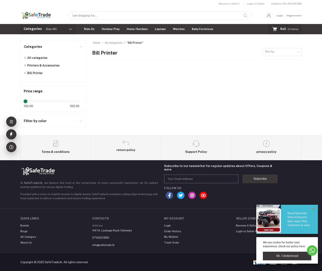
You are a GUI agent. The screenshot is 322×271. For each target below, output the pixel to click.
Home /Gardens (137, 29)
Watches (179, 29)
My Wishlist (171, 236)
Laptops (160, 29)
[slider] (25, 101)
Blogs (24, 231)
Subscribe (260, 178)
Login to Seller (256, 3)
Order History (172, 231)
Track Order (171, 242)
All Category (28, 236)
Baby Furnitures (202, 29)
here (302, 246)
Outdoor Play (111, 29)
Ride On (89, 29)
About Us (26, 242)
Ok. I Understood (287, 255)
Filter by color (35, 121)
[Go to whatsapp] (312, 250)
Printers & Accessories (42, 65)
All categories (35, 57)
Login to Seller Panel (249, 231)
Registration (294, 15)
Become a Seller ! (229, 3)
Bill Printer (33, 73)
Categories (33, 47)
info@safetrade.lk (103, 245)
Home (96, 42)
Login (279, 15)
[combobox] (282, 52)
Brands (24, 225)
